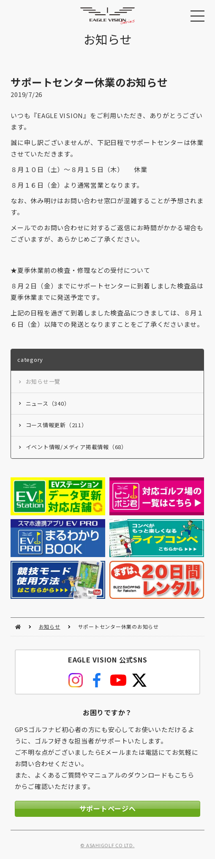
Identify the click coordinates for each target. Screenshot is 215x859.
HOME (18, 626)
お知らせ (49, 626)
